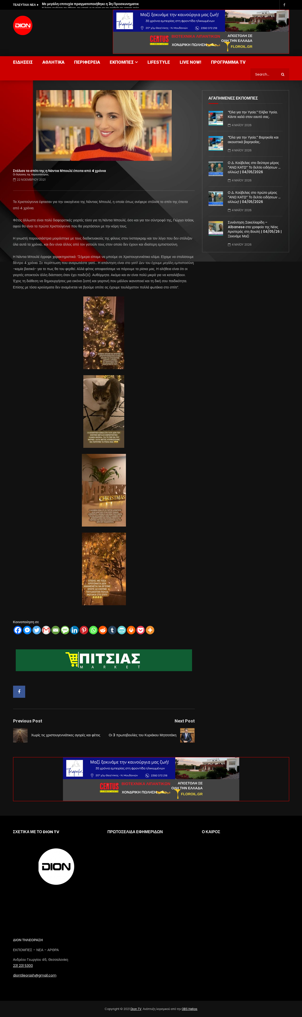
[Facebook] (18, 630)
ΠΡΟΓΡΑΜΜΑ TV (228, 62)
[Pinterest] (84, 630)
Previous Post (27, 720)
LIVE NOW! (190, 62)
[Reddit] (103, 630)
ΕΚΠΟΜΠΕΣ (122, 62)
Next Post (185, 720)
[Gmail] (46, 630)
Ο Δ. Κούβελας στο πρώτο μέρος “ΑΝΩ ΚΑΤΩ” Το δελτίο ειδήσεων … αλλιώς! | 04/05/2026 (254, 197)
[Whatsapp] (93, 630)
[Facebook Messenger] (27, 630)
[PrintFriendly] (121, 630)
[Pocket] (140, 630)
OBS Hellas (189, 1009)
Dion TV (136, 1009)
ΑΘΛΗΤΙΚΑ (53, 62)
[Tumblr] (112, 630)
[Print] (131, 630)
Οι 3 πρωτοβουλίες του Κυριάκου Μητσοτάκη (143, 735)
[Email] (55, 630)
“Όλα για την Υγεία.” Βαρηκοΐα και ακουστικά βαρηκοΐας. (253, 139)
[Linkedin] (74, 630)
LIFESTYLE (158, 62)
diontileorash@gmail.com (34, 975)
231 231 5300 (23, 965)
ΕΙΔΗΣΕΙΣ (23, 62)
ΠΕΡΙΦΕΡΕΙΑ (87, 62)
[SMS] (65, 630)
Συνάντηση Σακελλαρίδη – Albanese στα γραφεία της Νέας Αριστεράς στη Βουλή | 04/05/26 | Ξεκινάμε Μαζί (255, 229)
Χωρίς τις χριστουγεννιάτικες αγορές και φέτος (65, 735)
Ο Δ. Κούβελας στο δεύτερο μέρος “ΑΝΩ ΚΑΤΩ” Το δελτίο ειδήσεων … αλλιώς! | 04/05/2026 (254, 167)
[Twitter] (36, 630)
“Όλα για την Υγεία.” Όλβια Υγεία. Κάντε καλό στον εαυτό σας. (253, 114)
